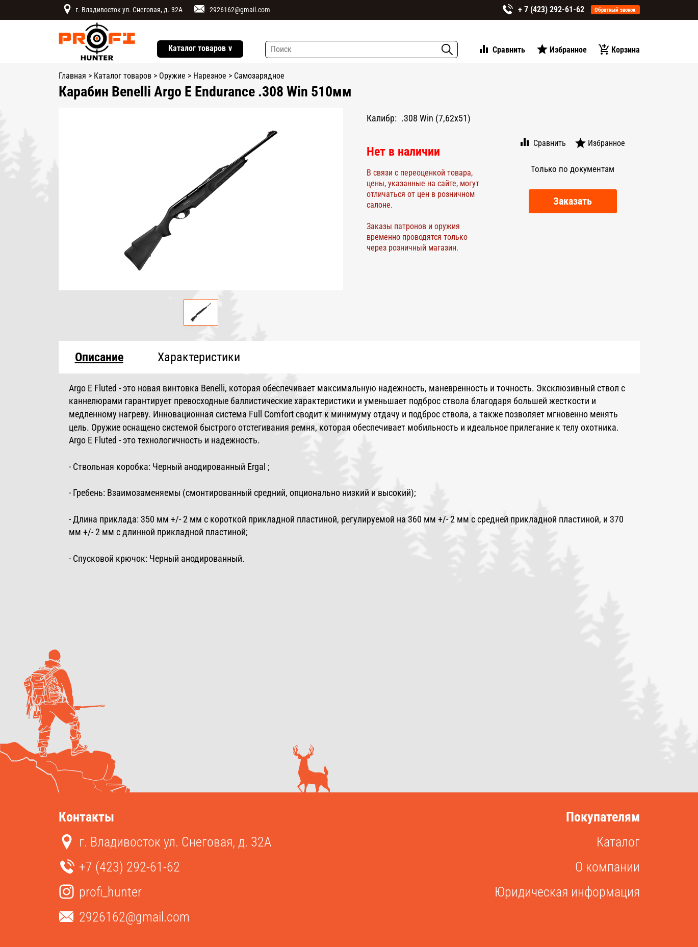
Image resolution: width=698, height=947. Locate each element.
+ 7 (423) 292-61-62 (551, 9)
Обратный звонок (615, 10)
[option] (201, 199)
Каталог (618, 842)
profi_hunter (110, 892)
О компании (607, 867)
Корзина (625, 50)
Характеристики (199, 357)
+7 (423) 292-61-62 (129, 867)
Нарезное (209, 76)
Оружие (172, 76)
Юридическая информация (567, 892)
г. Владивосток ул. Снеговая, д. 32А (129, 10)
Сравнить (509, 50)
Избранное (568, 50)
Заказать (572, 201)
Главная (72, 76)
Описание (99, 357)
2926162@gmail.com (240, 10)
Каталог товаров (200, 49)
